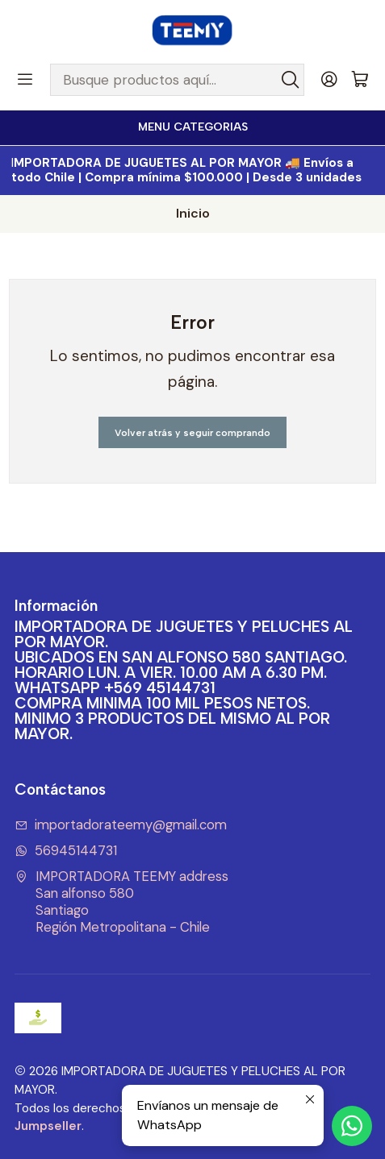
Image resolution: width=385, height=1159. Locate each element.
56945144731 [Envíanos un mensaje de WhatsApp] (66, 850)
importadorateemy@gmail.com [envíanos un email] (121, 824)
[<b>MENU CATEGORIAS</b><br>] (192, 127)
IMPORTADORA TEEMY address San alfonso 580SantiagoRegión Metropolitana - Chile (122, 901)
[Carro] (360, 80)
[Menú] (25, 79)
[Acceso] (329, 79)
